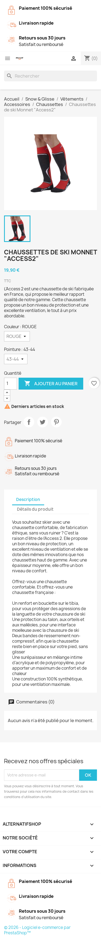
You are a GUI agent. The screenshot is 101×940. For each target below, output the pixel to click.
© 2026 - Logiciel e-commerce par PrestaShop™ (37, 930)
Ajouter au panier (51, 383)
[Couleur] (17, 336)
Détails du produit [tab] (35, 509)
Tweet (42, 422)
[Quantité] (10, 384)
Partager (28, 422)
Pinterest (56, 422)
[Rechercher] (50, 76)
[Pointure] (15, 359)
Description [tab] (28, 499)
